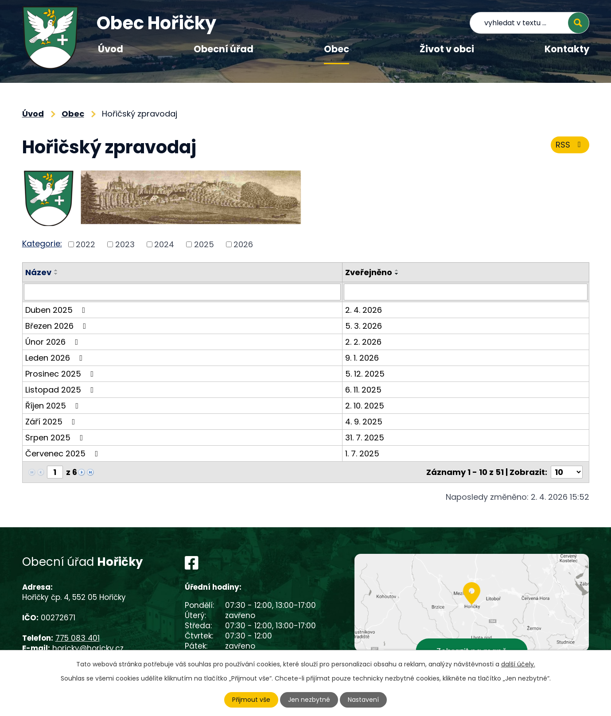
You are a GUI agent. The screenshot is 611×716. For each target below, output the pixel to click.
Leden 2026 (55, 357)
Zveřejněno (368, 272)
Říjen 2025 (53, 405)
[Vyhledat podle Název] (182, 292)
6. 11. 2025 (363, 389)
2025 (204, 244)
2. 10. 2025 (364, 405)
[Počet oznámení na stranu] (567, 472)
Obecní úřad (223, 49)
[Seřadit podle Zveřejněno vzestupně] (397, 270)
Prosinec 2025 (61, 373)
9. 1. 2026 (362, 357)
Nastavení (363, 699)
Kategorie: (42, 243)
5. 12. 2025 (365, 373)
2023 (125, 244)
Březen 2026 (57, 325)
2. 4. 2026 (363, 309)
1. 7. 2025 (362, 453)
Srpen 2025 (56, 437)
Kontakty (567, 49)
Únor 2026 (53, 341)
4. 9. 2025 (363, 421)
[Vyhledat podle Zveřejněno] (466, 292)
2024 (164, 244)
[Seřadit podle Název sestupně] (56, 274)
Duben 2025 (57, 309)
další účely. (518, 664)
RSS (570, 144)
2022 (85, 244)
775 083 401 (77, 638)
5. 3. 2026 (363, 325)
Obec (336, 49)
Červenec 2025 (63, 453)
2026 (243, 244)
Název (38, 272)
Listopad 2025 (61, 389)
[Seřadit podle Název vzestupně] (56, 270)
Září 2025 (52, 421)
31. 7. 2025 (364, 437)
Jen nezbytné (309, 699)
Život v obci (447, 49)
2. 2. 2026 (363, 341)
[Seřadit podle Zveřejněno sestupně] (397, 274)
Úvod (110, 49)
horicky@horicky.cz (88, 648)
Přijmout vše (251, 699)
